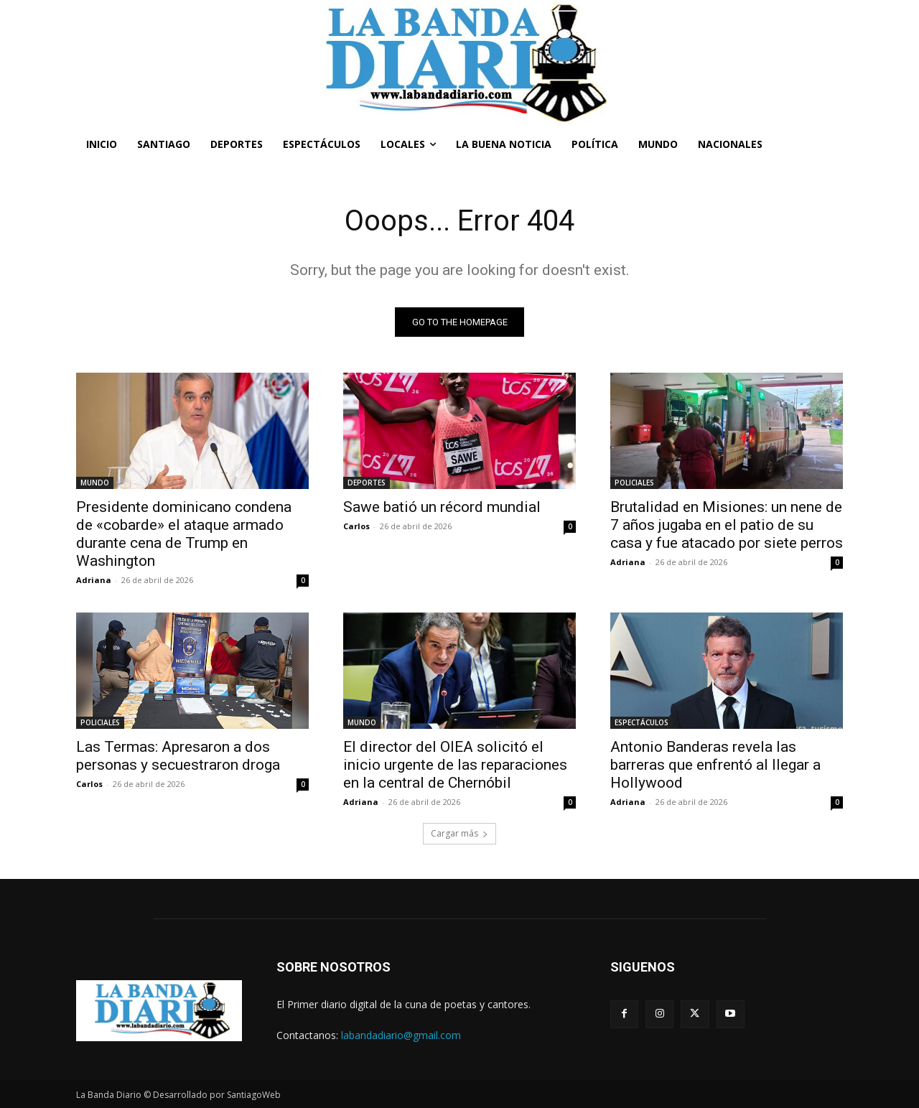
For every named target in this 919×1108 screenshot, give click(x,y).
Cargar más (459, 833)
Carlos (356, 526)
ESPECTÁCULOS (641, 722)
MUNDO (94, 483)
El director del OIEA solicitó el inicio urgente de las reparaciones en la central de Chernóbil (455, 764)
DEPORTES (366, 483)
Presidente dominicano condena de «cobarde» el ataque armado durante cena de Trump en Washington (183, 533)
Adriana (93, 579)
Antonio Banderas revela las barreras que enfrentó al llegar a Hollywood (715, 764)
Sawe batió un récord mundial (442, 507)
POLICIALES (634, 483)
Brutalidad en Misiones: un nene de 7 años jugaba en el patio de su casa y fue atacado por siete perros (726, 524)
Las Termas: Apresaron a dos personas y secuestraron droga (178, 755)
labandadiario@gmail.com (401, 1035)
